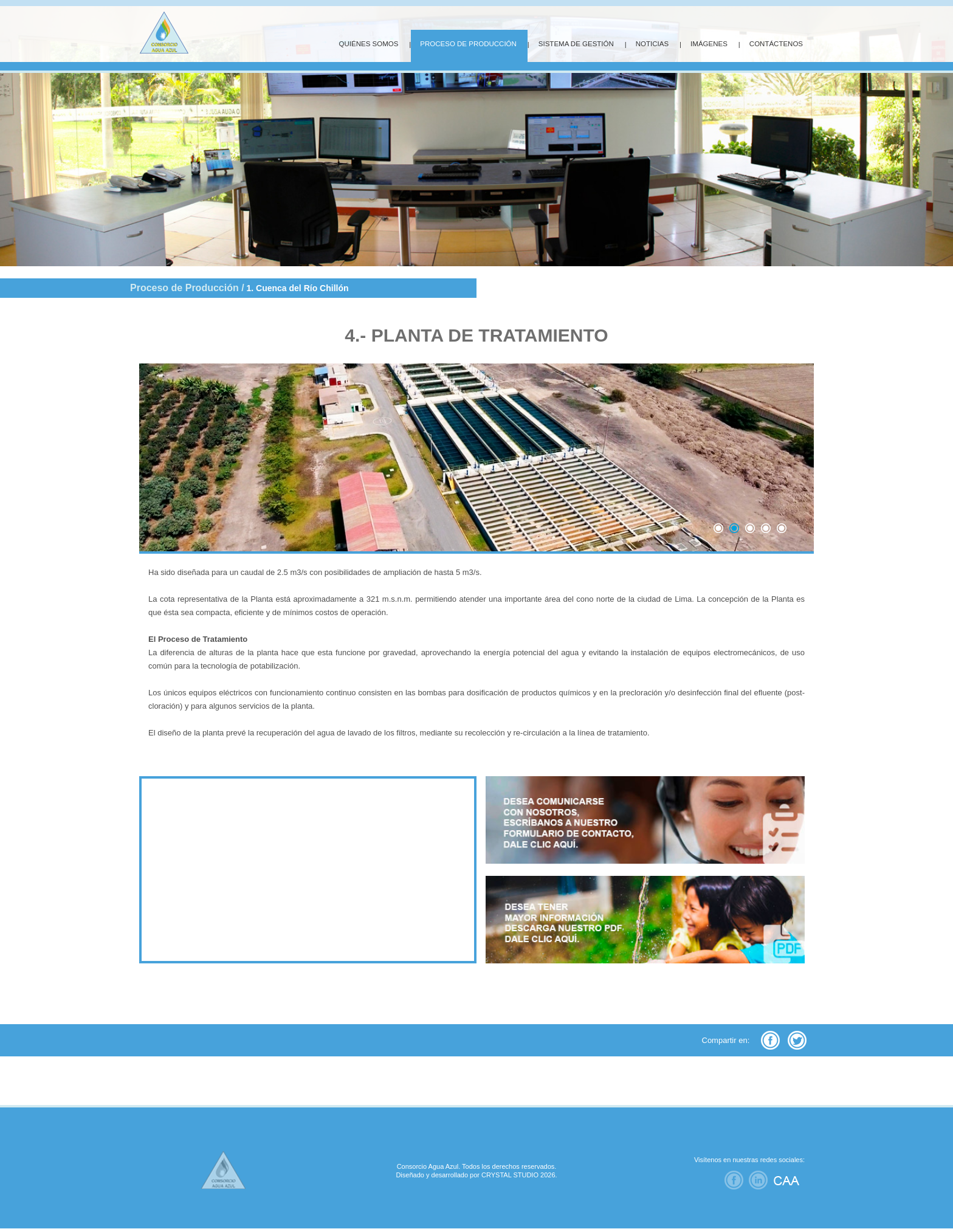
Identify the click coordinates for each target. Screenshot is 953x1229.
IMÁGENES (709, 43)
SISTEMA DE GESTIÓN (576, 43)
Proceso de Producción (184, 288)
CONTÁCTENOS (776, 43)
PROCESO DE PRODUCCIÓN (468, 43)
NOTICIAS (652, 43)
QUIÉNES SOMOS (369, 43)
